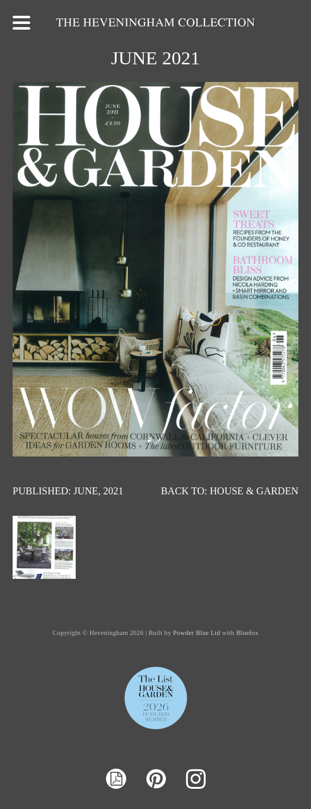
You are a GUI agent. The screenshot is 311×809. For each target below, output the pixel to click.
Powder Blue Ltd (196, 632)
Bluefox (247, 632)
